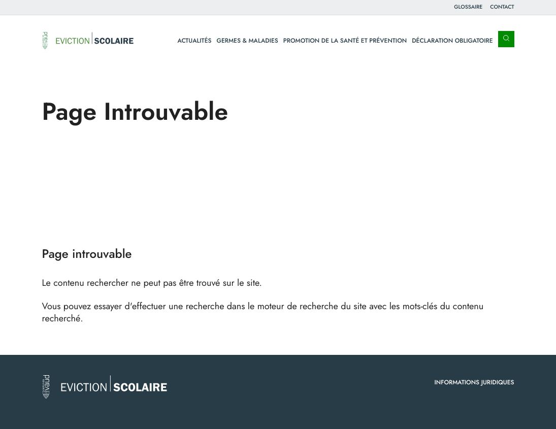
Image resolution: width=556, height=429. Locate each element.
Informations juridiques (474, 382)
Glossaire (468, 7)
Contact (502, 7)
